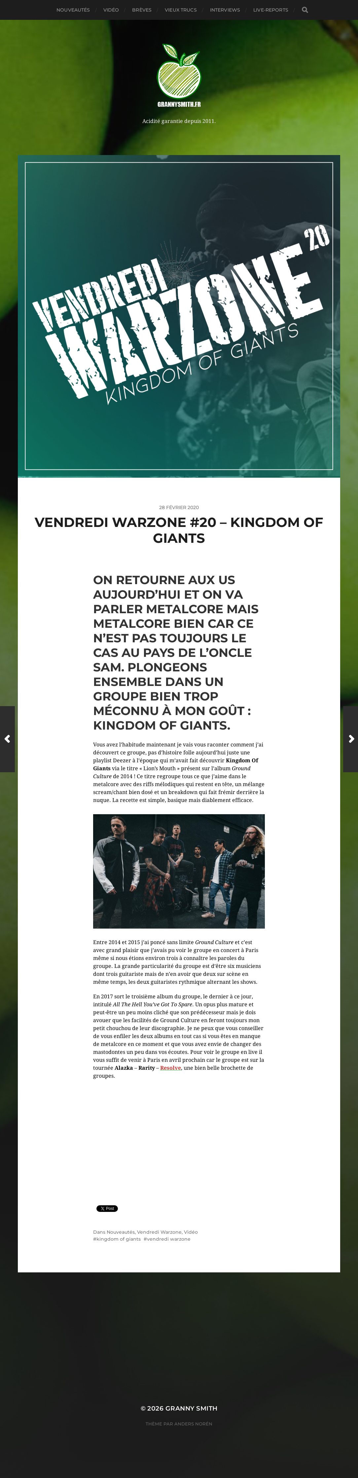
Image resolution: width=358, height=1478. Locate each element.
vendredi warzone (169, 1239)
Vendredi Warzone (159, 1232)
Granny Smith (191, 1408)
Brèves (142, 10)
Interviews (225, 10)
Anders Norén (193, 1423)
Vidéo (111, 10)
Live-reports (270, 10)
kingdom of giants (118, 1239)
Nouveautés (73, 10)
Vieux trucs (181, 10)
